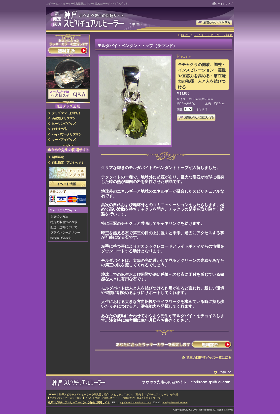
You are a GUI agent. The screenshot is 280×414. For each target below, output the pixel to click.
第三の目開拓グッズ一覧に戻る (208, 357)
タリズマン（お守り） (67, 113)
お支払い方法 (59, 216)
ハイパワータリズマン (67, 134)
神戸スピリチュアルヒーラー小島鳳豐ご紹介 (84, 394)
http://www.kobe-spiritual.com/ (135, 402)
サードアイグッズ (64, 139)
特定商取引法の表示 (63, 222)
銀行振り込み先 (60, 238)
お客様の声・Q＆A (132, 398)
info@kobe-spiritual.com (175, 402)
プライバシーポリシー (65, 232)
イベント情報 (92, 398)
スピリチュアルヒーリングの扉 (161, 394)
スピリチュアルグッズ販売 (213, 35)
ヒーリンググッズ (64, 123)
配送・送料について (63, 227)
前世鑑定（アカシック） (68, 162)
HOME (185, 35)
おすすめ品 (59, 129)
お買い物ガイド (111, 398)
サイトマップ (225, 3)
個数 (180, 109)
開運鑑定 (58, 157)
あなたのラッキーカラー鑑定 (66, 398)
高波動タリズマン (64, 118)
